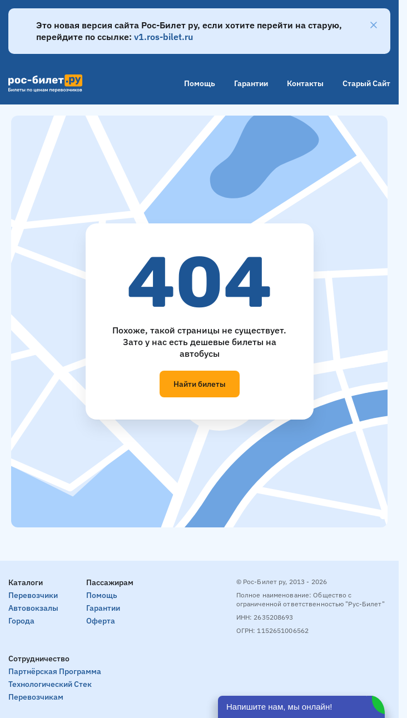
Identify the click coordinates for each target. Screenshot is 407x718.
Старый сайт (366, 83)
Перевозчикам (35, 697)
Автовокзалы (33, 608)
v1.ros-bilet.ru (163, 36)
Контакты (305, 83)
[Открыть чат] (301, 707)
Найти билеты (199, 384)
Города (21, 621)
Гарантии (251, 83)
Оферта (100, 621)
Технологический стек (50, 684)
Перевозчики (33, 595)
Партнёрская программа (54, 671)
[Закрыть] (373, 25)
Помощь (199, 83)
